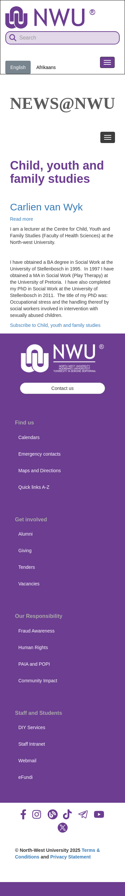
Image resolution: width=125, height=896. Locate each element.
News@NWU (62, 103)
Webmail (27, 760)
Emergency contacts (39, 454)
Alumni (25, 534)
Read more (21, 219)
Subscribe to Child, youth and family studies (55, 325)
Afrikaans (46, 67)
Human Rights (33, 647)
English (18, 67)
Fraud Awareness (36, 631)
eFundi (25, 777)
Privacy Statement (70, 856)
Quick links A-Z (33, 487)
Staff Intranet (31, 744)
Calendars (29, 437)
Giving (25, 550)
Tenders (26, 567)
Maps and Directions (39, 470)
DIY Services (31, 727)
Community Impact (37, 680)
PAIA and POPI (34, 664)
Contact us (62, 388)
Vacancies (29, 583)
